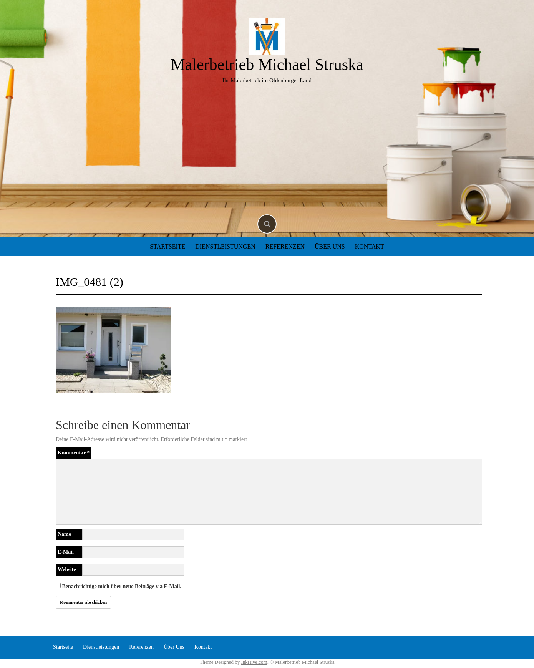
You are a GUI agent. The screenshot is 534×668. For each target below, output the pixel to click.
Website (67, 569)
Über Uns (330, 246)
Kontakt (369, 246)
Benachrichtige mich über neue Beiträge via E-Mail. (121, 586)
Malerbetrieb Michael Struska (267, 64)
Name (64, 534)
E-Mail (66, 552)
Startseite (167, 246)
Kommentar (74, 453)
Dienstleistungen (225, 246)
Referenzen (285, 246)
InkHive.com (254, 662)
